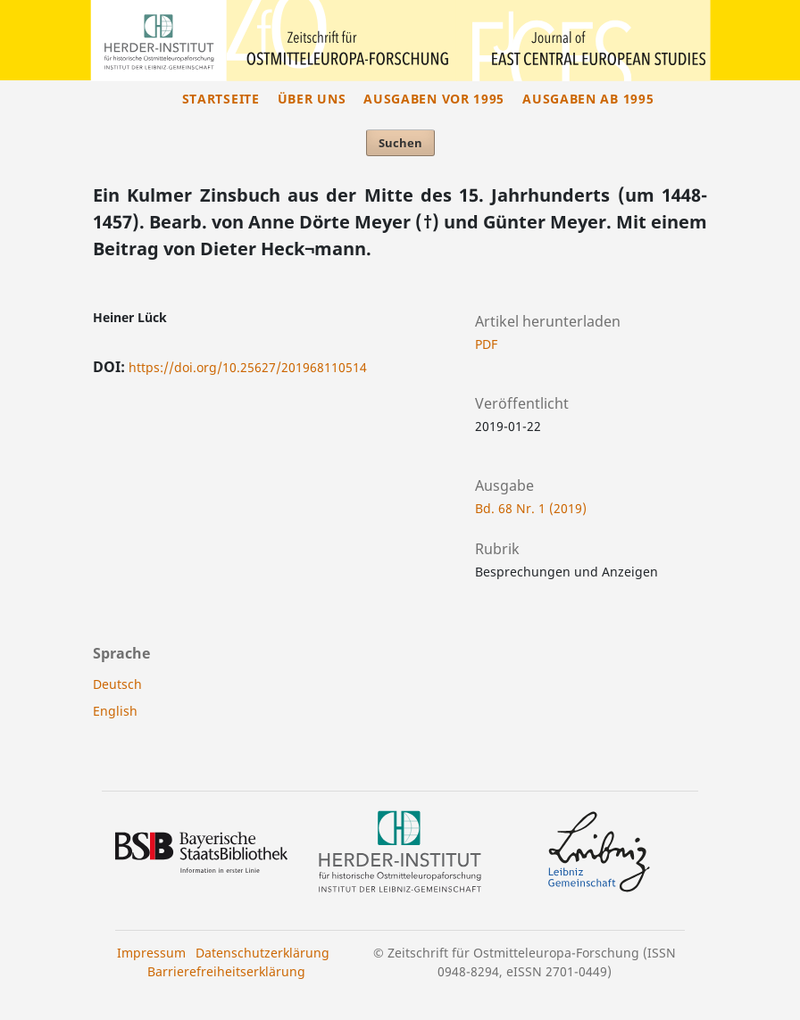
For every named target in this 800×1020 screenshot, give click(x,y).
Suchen (400, 143)
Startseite (221, 98)
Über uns (312, 98)
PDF (486, 344)
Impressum (151, 952)
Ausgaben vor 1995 (433, 98)
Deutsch (117, 684)
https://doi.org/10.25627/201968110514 (248, 367)
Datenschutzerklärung (262, 952)
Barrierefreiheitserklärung (226, 971)
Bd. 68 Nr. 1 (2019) (531, 508)
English (115, 710)
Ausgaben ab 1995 (588, 98)
